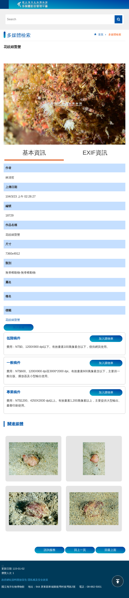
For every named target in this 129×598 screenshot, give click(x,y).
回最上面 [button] (110, 549)
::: (5, 31)
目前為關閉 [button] (4, 4)
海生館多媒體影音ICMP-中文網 (32, 4)
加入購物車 (106, 338)
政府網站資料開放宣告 (14, 579)
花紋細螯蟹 (12, 319)
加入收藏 (18, 327)
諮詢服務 (49, 549)
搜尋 (118, 19)
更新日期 (6, 568)
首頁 (100, 34)
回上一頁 (80, 549)
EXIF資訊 (95, 152)
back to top (118, 581)
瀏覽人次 (6, 573)
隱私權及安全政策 (38, 579)
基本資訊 (34, 152)
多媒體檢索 (114, 34)
